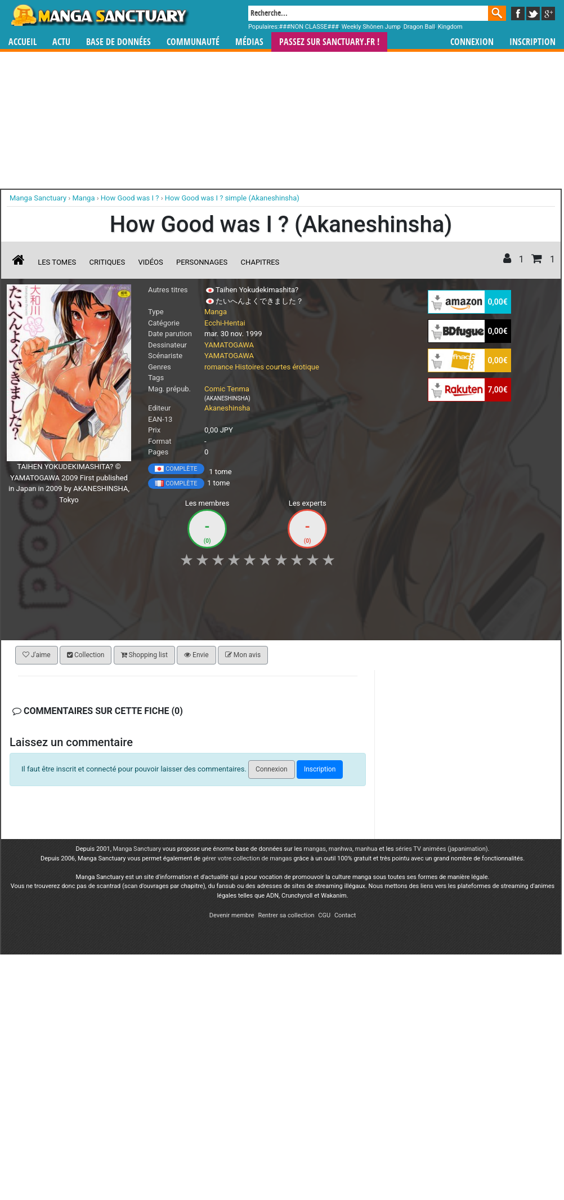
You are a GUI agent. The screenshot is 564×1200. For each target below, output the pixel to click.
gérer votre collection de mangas (247, 858)
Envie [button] (196, 655)
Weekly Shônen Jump (371, 26)
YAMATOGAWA (229, 345)
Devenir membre (231, 915)
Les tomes (57, 262)
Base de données (118, 42)
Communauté (193, 42)
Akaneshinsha (227, 408)
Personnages (201, 262)
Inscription (532, 42)
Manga (99, 15)
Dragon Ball (419, 26)
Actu (61, 42)
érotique (305, 367)
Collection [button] (85, 655)
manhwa (340, 849)
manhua (366, 849)
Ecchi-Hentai (224, 323)
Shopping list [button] (144, 655)
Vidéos (150, 262)
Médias (249, 42)
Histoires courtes (262, 367)
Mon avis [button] (243, 655)
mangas (314, 849)
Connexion (472, 42)
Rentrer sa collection (286, 915)
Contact (345, 915)
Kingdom (450, 26)
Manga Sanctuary (137, 849)
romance (218, 367)
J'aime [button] (37, 655)
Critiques (107, 262)
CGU (324, 915)
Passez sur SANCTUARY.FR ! (329, 42)
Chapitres (260, 262)
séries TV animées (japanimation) (441, 849)
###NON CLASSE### (309, 26)
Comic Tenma (226, 389)
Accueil (22, 42)
